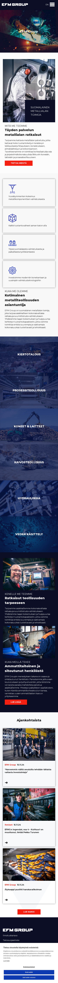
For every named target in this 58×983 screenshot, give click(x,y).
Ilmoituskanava (10, 935)
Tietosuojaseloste (11, 940)
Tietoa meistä (19, 163)
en (47, 5)
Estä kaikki (29, 972)
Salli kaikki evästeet (29, 977)
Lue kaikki (29, 912)
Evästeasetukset (29, 967)
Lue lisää (16, 702)
